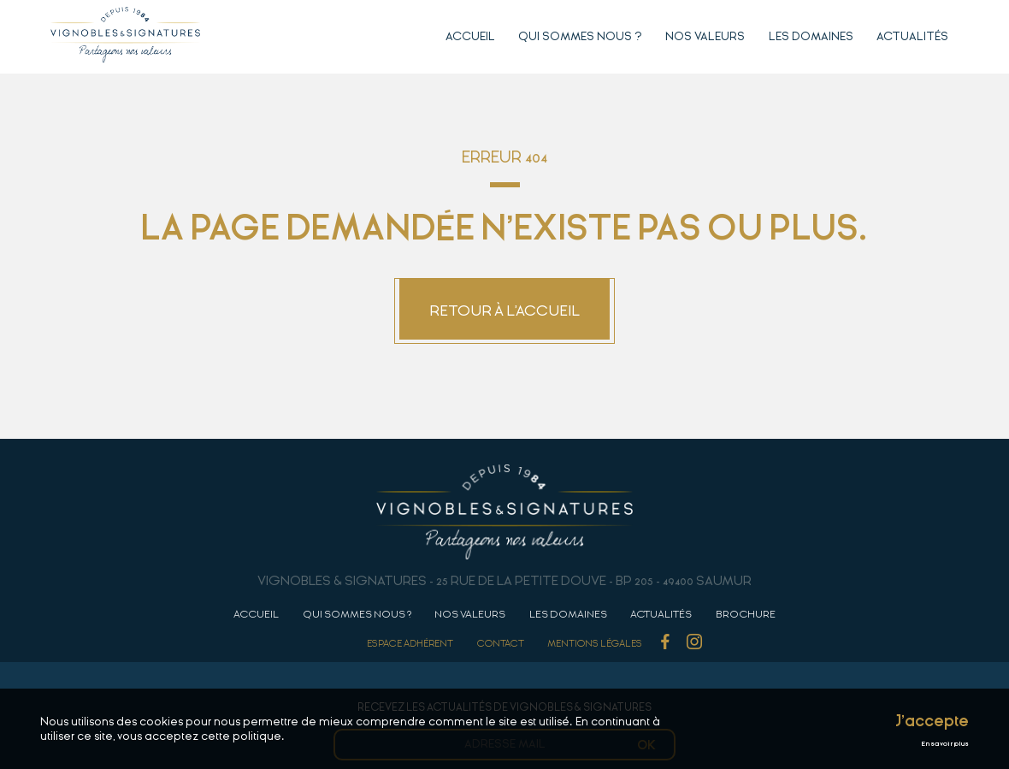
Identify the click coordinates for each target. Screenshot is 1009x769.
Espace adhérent (410, 643)
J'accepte (932, 721)
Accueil (470, 36)
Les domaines (811, 36)
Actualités (912, 36)
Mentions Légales (594, 643)
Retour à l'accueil (504, 311)
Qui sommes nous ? (579, 36)
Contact (500, 643)
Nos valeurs (705, 36)
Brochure (746, 614)
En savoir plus (945, 744)
